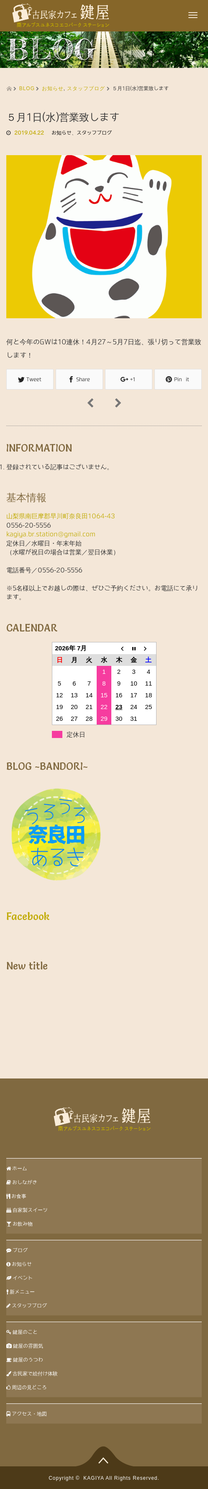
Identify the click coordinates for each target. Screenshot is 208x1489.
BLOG (27, 88)
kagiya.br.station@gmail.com (50, 534)
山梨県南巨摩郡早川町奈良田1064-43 (60, 516)
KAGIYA (93, 1478)
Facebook (28, 916)
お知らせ (53, 88)
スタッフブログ (86, 88)
